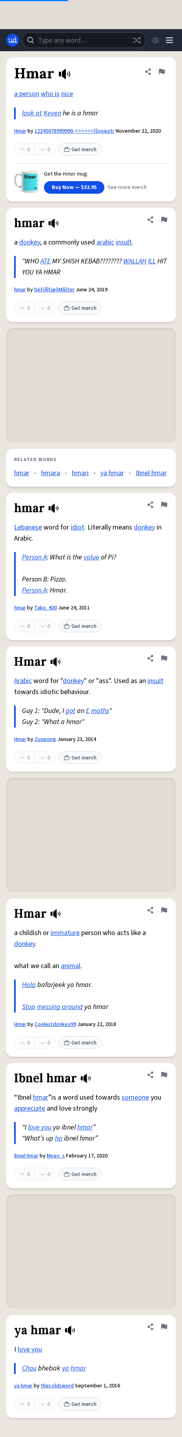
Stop (28, 1007)
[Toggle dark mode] (155, 40)
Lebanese (28, 527)
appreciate (29, 1108)
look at (32, 113)
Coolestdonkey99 (55, 1024)
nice (67, 94)
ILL (152, 261)
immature (65, 933)
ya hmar (112, 473)
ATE (45, 261)
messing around (60, 1007)
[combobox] (84, 40)
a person (26, 94)
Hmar (20, 131)
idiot (77, 527)
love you (39, 1127)
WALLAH (134, 261)
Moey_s (56, 1156)
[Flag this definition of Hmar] (161, 71)
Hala (29, 985)
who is (50, 94)
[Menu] (169, 40)
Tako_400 (45, 608)
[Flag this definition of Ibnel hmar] (164, 1074)
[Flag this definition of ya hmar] (164, 1326)
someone (135, 1097)
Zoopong (45, 739)
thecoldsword (57, 1386)
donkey (29, 242)
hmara (50, 473)
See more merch (127, 187)
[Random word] (136, 40)
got (70, 711)
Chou (29, 1368)
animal (70, 966)
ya (65, 1368)
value (91, 557)
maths (100, 711)
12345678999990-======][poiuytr (75, 131)
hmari (80, 473)
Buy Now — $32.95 (74, 187)
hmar (20, 290)
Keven (52, 113)
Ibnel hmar (151, 473)
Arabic (23, 681)
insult (124, 242)
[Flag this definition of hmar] (164, 219)
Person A (34, 557)
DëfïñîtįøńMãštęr (54, 290)
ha (58, 1138)
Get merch (80, 150)
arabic (105, 242)
